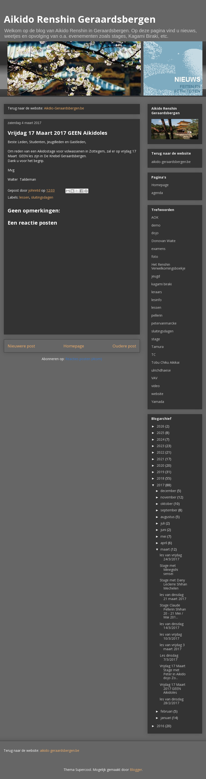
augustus (168, 516)
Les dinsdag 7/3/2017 (169, 657)
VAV (154, 378)
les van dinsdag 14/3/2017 (171, 626)
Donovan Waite (163, 240)
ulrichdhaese (161, 370)
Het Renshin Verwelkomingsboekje (168, 266)
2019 (161, 472)
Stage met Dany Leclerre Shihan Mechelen (173, 584)
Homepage (73, 346)
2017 (161, 485)
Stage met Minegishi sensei (169, 569)
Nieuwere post (21, 346)
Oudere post (124, 346)
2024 (161, 439)
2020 (161, 465)
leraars (156, 292)
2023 (161, 446)
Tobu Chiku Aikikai (165, 362)
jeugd (155, 276)
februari (166, 711)
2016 (161, 726)
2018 (161, 478)
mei (163, 536)
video (155, 386)
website (157, 393)
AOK (154, 217)
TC (153, 354)
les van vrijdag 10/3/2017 (171, 636)
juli (163, 523)
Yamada (157, 401)
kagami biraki (161, 284)
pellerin (156, 315)
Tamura (157, 346)
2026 (161, 426)
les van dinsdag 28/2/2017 (171, 701)
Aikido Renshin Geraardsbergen (80, 19)
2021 (161, 459)
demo (155, 225)
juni (163, 529)
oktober (167, 503)
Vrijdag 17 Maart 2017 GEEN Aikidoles (172, 688)
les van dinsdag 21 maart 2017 (173, 596)
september (169, 510)
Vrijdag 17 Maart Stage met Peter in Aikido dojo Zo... (173, 672)
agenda (157, 192)
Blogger (136, 769)
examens (158, 248)
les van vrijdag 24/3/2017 (171, 557)
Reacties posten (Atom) (83, 359)
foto (154, 256)
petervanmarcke (164, 323)
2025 (161, 432)
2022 (161, 452)
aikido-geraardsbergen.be (171, 161)
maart (165, 549)
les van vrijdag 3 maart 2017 (172, 647)
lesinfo (156, 300)
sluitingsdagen (42, 197)
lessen (24, 197)
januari (166, 717)
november (168, 497)
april (164, 543)
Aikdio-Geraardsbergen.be (64, 108)
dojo (155, 233)
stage (155, 339)
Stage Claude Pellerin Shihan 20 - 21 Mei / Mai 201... (173, 611)
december (168, 490)
